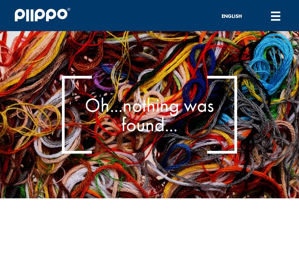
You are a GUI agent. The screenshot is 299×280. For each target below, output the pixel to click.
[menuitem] (236, 16)
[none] (236, 16)
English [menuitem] (232, 16)
